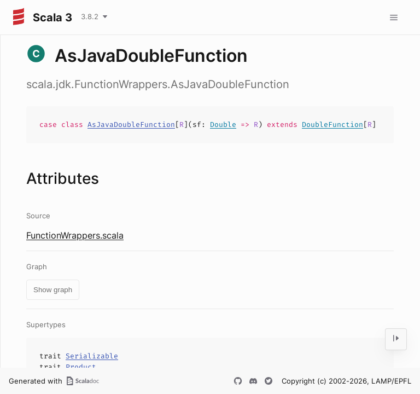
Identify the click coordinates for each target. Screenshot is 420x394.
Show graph (52, 290)
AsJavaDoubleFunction (131, 124)
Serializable (92, 356)
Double (223, 124)
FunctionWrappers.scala (75, 235)
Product (81, 367)
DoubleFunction (332, 124)
